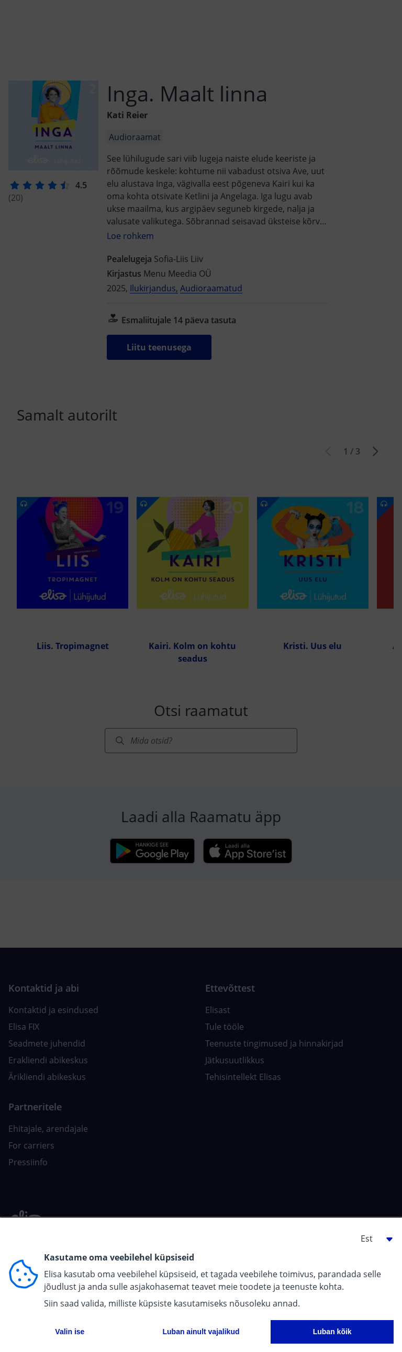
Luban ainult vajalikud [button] (200, 1331)
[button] (373, 1238)
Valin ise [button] (69, 1331)
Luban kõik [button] (332, 1331)
